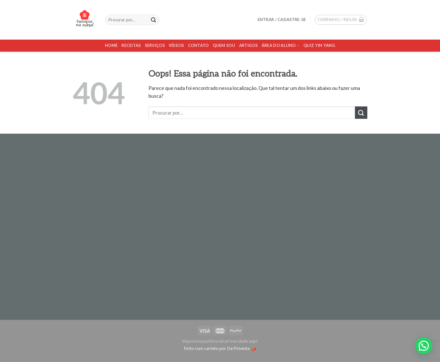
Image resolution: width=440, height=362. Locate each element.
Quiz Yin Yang (319, 45)
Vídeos (176, 45)
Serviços (155, 45)
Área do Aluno (280, 45)
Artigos (248, 45)
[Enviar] (361, 112)
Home (111, 45)
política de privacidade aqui (230, 340)
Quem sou (224, 45)
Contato (198, 45)
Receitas (131, 45)
